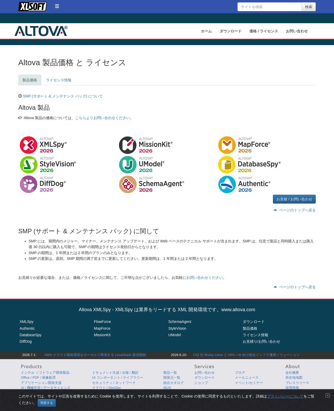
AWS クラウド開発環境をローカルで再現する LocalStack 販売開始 (95, 355)
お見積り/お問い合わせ (261, 341)
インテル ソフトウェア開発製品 (45, 373)
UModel (174, 335)
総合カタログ (173, 383)
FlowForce (102, 322)
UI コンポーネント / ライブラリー (117, 377)
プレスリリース (297, 383)
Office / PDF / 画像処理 (38, 377)
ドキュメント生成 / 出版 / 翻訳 (115, 373)
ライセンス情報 (58, 80)
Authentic (27, 328)
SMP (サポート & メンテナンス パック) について (63, 96)
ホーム (206, 31)
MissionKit (102, 335)
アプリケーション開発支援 (41, 383)
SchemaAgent (179, 322)
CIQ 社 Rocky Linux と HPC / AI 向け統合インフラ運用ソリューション (246, 355)
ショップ (201, 383)
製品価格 (29, 80)
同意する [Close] (46, 403)
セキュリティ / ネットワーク (114, 383)
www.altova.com (238, 309)
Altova (41, 31)
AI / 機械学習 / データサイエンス (45, 388)
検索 (308, 7)
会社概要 (292, 373)
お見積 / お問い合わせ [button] (294, 199)
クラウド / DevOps (106, 388)
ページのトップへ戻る (294, 210)
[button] (57, 6)
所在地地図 (293, 377)
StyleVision (177, 328)
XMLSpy (26, 322)
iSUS (167, 388)
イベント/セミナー (249, 383)
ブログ (240, 373)
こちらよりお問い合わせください (102, 118)
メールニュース (247, 377)
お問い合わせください (204, 277)
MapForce (102, 328)
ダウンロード (231, 31)
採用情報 (292, 388)
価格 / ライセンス (263, 31)
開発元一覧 (171, 377)
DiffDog (26, 341)
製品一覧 (170, 373)
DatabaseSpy (30, 335)
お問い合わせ (297, 31)
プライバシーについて (285, 396)
